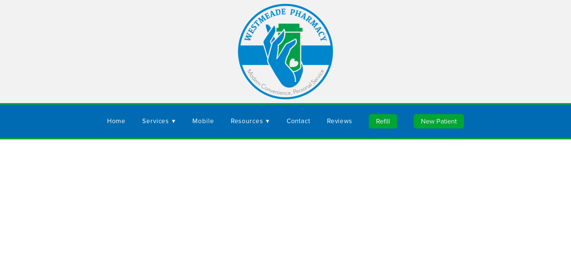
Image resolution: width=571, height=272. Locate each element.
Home (116, 120)
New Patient (439, 121)
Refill (383, 121)
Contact (298, 120)
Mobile (203, 120)
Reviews (339, 120)
